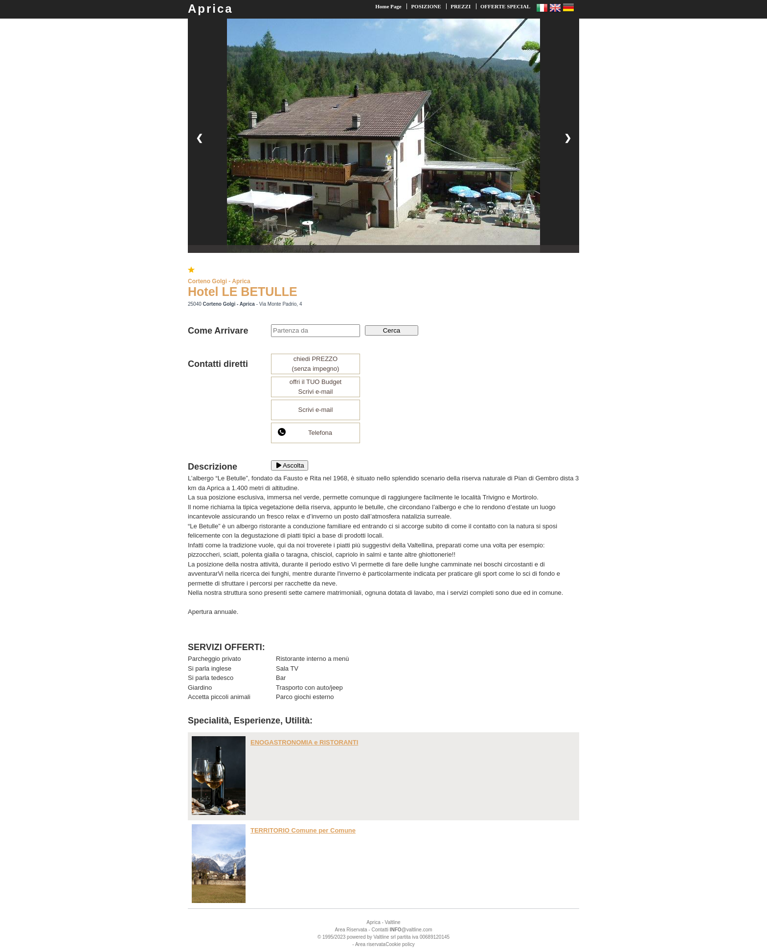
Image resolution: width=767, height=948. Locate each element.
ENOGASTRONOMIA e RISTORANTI (304, 742)
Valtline (393, 922)
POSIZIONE (426, 6)
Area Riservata (351, 929)
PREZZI (461, 6)
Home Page (388, 6)
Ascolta (289, 465)
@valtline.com (411, 929)
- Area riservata (368, 944)
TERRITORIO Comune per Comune (303, 830)
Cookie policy (399, 944)
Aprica (210, 8)
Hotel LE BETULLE (242, 291)
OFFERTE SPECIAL (505, 6)
